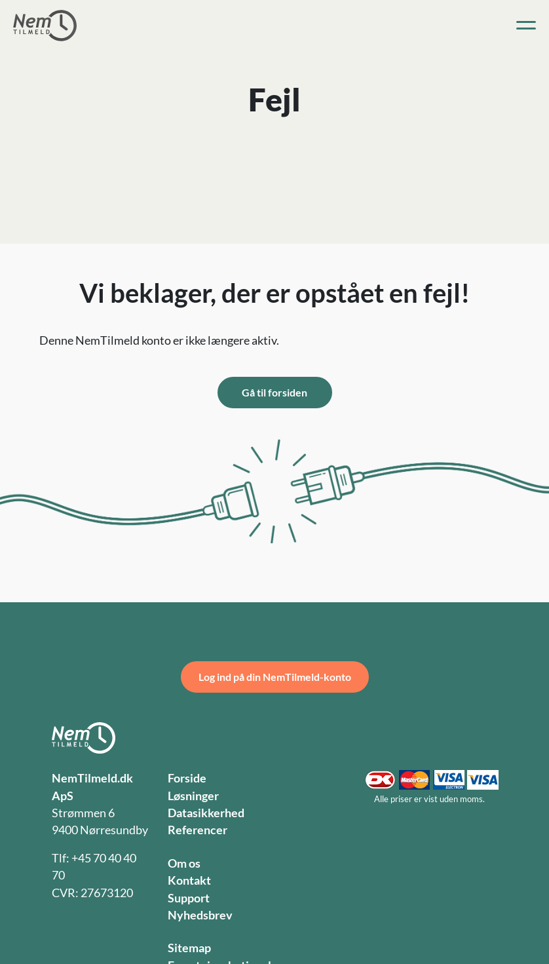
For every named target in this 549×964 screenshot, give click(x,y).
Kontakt (189, 880)
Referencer (197, 830)
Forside (187, 778)
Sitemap (189, 948)
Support (189, 898)
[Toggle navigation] (526, 25)
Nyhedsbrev (200, 915)
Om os (184, 863)
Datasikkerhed (206, 813)
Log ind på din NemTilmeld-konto (275, 676)
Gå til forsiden (274, 392)
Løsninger (193, 796)
